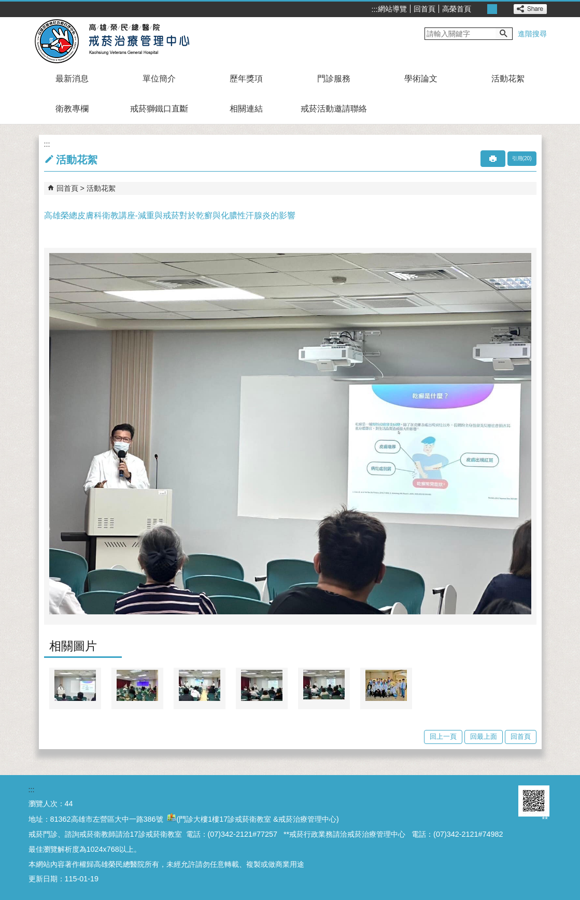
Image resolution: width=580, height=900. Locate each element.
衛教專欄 (72, 108)
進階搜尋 (532, 34)
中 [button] (492, 9)
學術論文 (420, 78)
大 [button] (503, 9)
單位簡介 (159, 78)
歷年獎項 (246, 78)
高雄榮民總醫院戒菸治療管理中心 (124, 40)
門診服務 (333, 78)
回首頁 (424, 9)
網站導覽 (392, 9)
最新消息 (72, 78)
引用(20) (522, 158)
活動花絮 (508, 78)
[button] (504, 33)
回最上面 (483, 736)
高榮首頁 (456, 9)
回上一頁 (443, 736)
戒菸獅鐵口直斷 (159, 108)
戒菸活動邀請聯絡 (334, 108)
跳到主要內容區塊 (5, 5)
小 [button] (480, 9)
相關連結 (246, 108)
